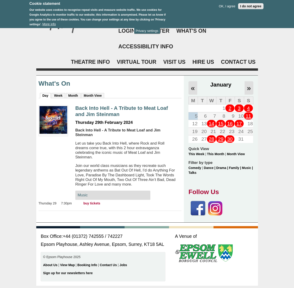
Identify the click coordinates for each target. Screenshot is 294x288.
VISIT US (174, 62)
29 (220, 139)
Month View (93, 95)
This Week (196, 154)
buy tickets (91, 203)
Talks (192, 173)
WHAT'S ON (191, 31)
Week (58, 95)
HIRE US (203, 62)
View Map (68, 265)
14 (211, 123)
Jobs (123, 265)
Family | (235, 168)
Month (73, 95)
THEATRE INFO (90, 62)
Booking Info (87, 265)
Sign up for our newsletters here (68, 273)
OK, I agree (227, 4)
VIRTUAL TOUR (136, 62)
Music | (247, 168)
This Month (215, 154)
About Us (50, 265)
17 (239, 123)
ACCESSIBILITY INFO (145, 46)
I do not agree (250, 4)
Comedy (194, 168)
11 (248, 116)
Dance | (210, 168)
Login (126, 31)
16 (230, 123)
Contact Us (109, 265)
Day (46, 95)
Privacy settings (147, 28)
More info (49, 22)
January (220, 84)
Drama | (222, 168)
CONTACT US (238, 62)
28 (211, 139)
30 (230, 139)
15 (220, 123)
